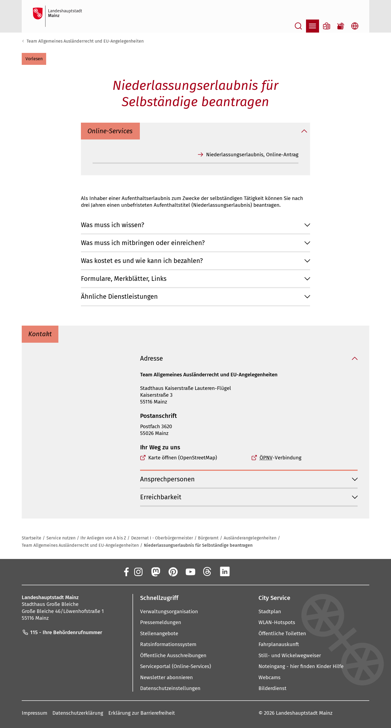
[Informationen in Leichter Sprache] (326, 26)
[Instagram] (137, 571)
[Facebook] (126, 571)
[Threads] (207, 571)
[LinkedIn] (224, 571)
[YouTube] (190, 571)
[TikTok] (259, 571)
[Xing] (242, 571)
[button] (34, 59)
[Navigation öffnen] (312, 26)
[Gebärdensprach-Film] (340, 26)
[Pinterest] (172, 571)
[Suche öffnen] (298, 26)
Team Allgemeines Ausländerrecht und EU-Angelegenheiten (85, 41)
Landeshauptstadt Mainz (304, 713)
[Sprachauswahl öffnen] (354, 26)
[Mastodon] (155, 571)
